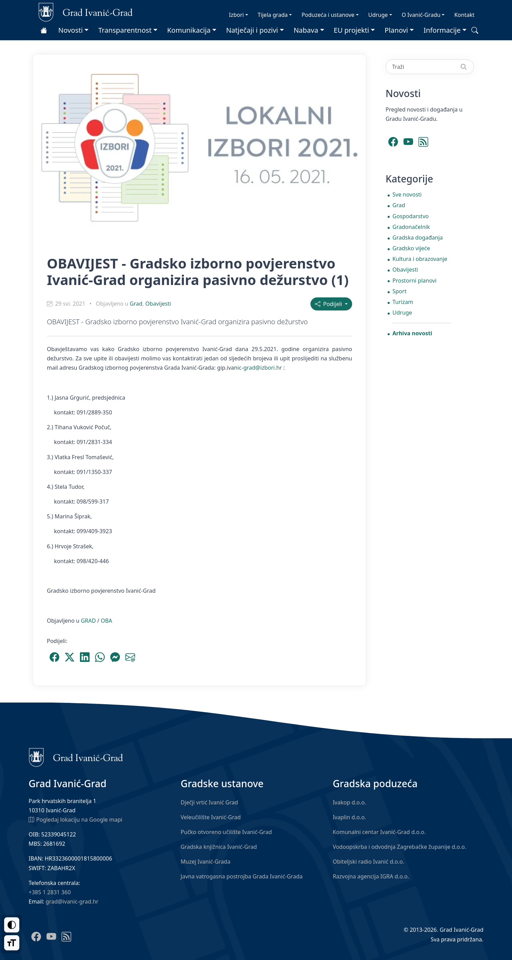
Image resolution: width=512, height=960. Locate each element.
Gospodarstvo (410, 216)
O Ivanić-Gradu (421, 15)
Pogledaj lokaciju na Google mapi (75, 819)
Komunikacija (189, 30)
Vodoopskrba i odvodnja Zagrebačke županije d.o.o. (400, 847)
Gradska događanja (417, 237)
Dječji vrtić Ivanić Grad (209, 802)
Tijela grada (273, 15)
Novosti (70, 30)
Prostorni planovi (414, 280)
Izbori (236, 15)
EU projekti (351, 30)
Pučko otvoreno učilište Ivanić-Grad (226, 832)
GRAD (88, 620)
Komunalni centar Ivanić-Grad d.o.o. (379, 832)
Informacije (442, 30)
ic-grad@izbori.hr (259, 367)
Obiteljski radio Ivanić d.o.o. (369, 861)
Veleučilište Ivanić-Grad (210, 817)
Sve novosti (407, 194)
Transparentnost (125, 30)
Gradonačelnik (411, 227)
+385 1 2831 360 (50, 892)
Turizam (402, 302)
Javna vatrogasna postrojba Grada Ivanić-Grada (242, 876)
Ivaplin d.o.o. (349, 817)
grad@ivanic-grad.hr (72, 901)
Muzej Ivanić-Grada (205, 861)
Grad (136, 303)
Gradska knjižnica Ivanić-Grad (219, 847)
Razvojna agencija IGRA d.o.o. (371, 876)
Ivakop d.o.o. (349, 802)
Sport (399, 291)
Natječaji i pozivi (252, 30)
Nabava (306, 30)
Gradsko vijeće (411, 248)
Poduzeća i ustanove (327, 15)
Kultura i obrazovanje (419, 259)
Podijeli (329, 304)
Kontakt (464, 15)
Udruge (378, 15)
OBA (106, 620)
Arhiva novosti (412, 333)
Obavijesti (158, 303)
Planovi (396, 30)
